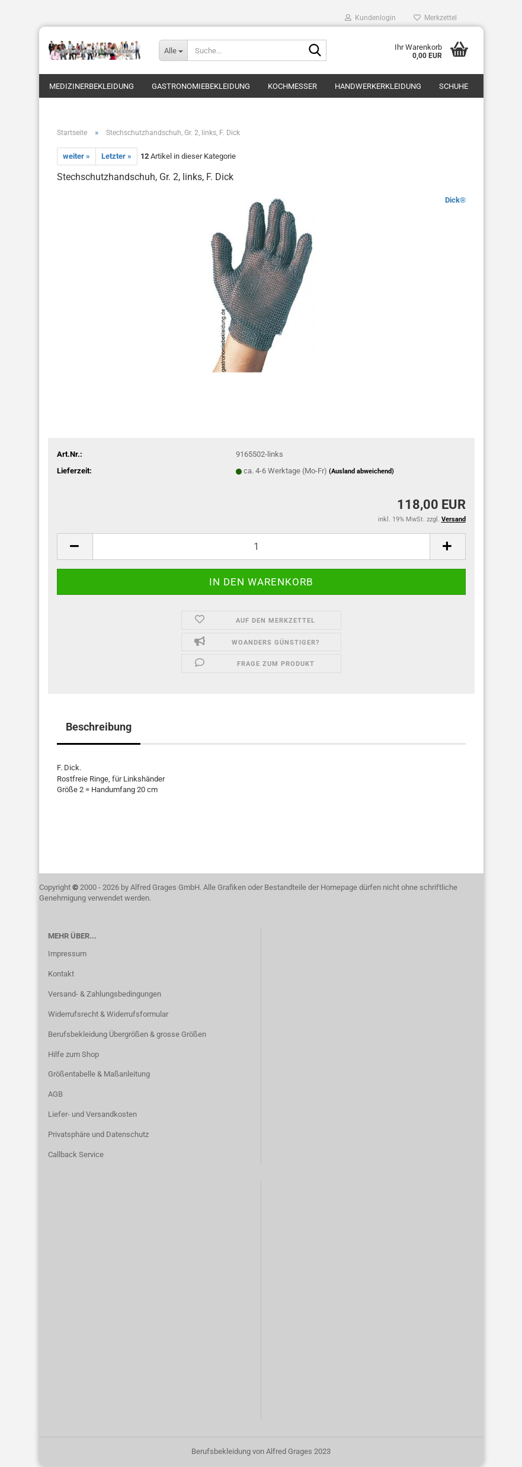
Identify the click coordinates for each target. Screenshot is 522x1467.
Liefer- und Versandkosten (92, 1114)
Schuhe (453, 86)
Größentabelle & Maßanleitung (99, 1073)
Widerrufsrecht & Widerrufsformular (108, 1014)
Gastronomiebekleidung (201, 86)
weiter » (76, 156)
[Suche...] (173, 50)
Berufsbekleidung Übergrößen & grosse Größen (127, 1034)
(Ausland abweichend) (361, 471)
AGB (55, 1094)
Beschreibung (99, 726)
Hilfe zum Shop (73, 1054)
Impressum (67, 953)
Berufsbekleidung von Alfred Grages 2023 (261, 1451)
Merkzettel (435, 18)
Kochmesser (292, 86)
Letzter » (116, 156)
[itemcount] (261, 546)
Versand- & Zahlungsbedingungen (104, 993)
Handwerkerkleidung (378, 86)
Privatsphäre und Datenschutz (98, 1134)
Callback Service (76, 1154)
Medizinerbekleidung (91, 86)
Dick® (455, 200)
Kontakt (61, 973)
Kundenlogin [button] (370, 18)
